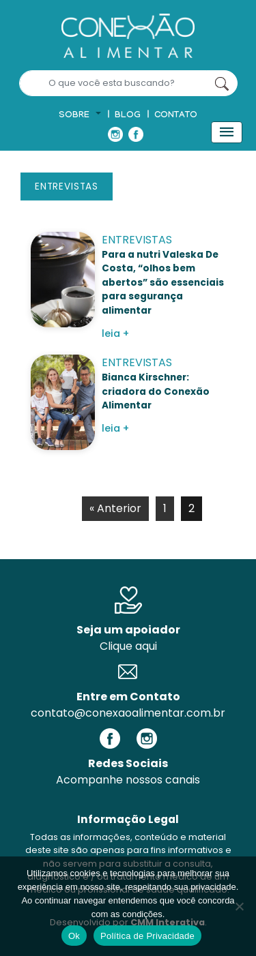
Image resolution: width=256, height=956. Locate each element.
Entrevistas (66, 186)
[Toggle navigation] (226, 132)
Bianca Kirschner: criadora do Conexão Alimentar (156, 391)
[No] (239, 906)
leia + (115, 333)
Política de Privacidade (147, 936)
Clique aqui (128, 646)
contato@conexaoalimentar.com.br (128, 713)
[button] (79, 116)
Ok (74, 936)
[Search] (113, 83)
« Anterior (115, 508)
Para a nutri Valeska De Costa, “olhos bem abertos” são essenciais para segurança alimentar (163, 282)
